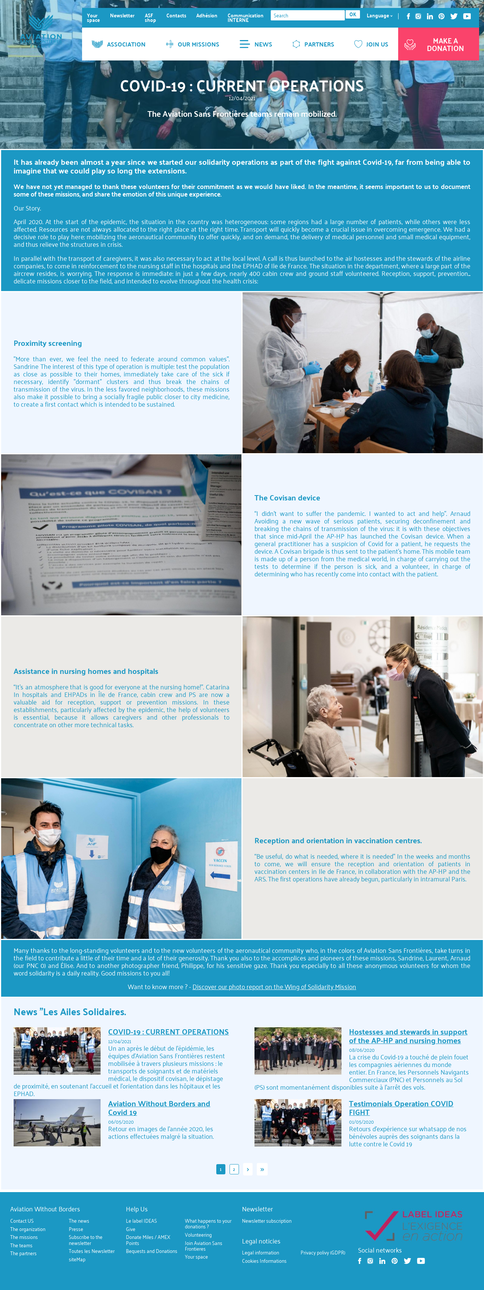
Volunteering (198, 1235)
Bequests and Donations (151, 1251)
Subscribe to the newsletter (85, 1240)
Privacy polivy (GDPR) (323, 1252)
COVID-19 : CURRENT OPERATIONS (168, 1031)
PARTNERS (313, 44)
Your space (93, 18)
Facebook (408, 16)
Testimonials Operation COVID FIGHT (401, 1107)
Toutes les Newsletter (92, 1251)
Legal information (260, 1252)
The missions (24, 1237)
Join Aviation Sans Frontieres (203, 1246)
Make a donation (433, 44)
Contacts (176, 15)
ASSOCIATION (119, 44)
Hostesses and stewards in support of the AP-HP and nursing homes (408, 1036)
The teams (21, 1245)
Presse (76, 1229)
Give (130, 1229)
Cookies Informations (264, 1261)
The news (79, 1221)
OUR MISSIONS (192, 44)
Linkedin (430, 16)
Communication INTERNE (246, 18)
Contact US (22, 1221)
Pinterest (441, 16)
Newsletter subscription (267, 1221)
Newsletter (122, 15)
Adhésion (206, 15)
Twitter (454, 16)
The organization (27, 1229)
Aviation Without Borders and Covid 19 (159, 1107)
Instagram (418, 16)
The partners (23, 1253)
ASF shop (150, 18)
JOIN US (371, 44)
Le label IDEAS (141, 1221)
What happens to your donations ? (208, 1224)
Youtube (467, 16)
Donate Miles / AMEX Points (148, 1240)
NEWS (255, 44)
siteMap (77, 1259)
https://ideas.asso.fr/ (413, 1225)
